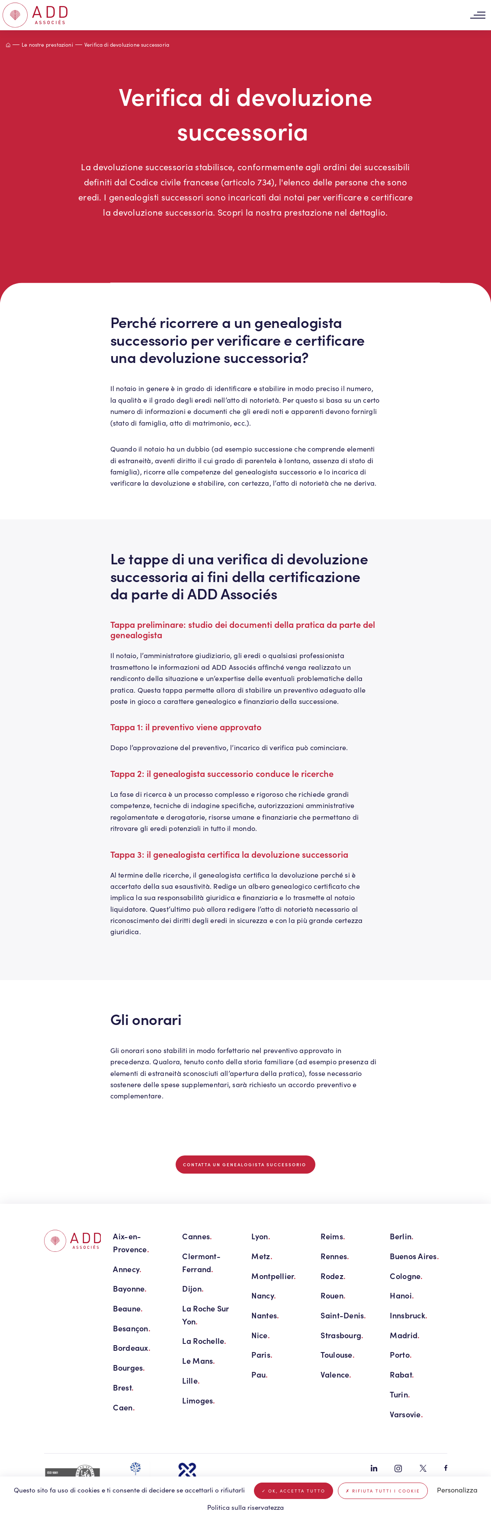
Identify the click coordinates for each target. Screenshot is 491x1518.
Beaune (128, 1308)
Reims (333, 1236)
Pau (259, 1374)
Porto (401, 1354)
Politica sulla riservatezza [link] (245, 1507)
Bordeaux (131, 1347)
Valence (336, 1374)
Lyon (260, 1236)
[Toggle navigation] (477, 15)
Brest (123, 1387)
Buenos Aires (414, 1256)
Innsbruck (408, 1315)
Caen (124, 1407)
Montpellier (273, 1275)
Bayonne (130, 1288)
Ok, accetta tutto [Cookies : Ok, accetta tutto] (293, 1491)
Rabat (402, 1374)
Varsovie (406, 1414)
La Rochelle (204, 1340)
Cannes (197, 1236)
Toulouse (337, 1354)
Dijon (193, 1288)
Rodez (333, 1275)
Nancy (263, 1295)
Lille (191, 1380)
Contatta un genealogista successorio (245, 1165)
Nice (260, 1335)
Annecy (127, 1268)
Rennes (335, 1256)
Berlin (402, 1236)
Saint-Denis (343, 1315)
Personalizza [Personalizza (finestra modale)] (457, 1489)
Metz (261, 1256)
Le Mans (198, 1360)
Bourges (129, 1367)
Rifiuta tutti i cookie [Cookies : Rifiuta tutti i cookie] (383, 1491)
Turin (400, 1394)
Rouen (333, 1295)
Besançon (131, 1328)
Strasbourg (342, 1335)
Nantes (265, 1315)
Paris (262, 1354)
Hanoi (402, 1295)
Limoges (198, 1400)
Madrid (405, 1335)
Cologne (406, 1275)
